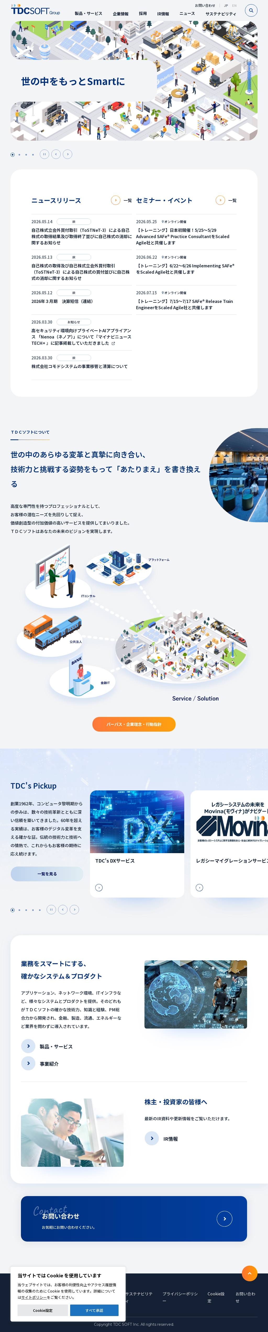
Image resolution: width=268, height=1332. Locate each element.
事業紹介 (49, 1063)
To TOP (250, 1273)
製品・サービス (88, 13)
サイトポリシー (34, 1297)
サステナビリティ (221, 14)
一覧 (128, 200)
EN (234, 5)
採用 (143, 13)
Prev (60, 154)
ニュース (187, 13)
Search (257, 10)
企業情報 (121, 14)
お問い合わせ (205, 5)
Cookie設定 (43, 1310)
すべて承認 (94, 1310)
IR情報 (163, 14)
